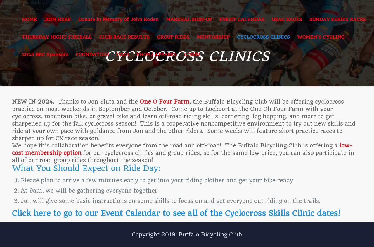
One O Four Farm (164, 101)
